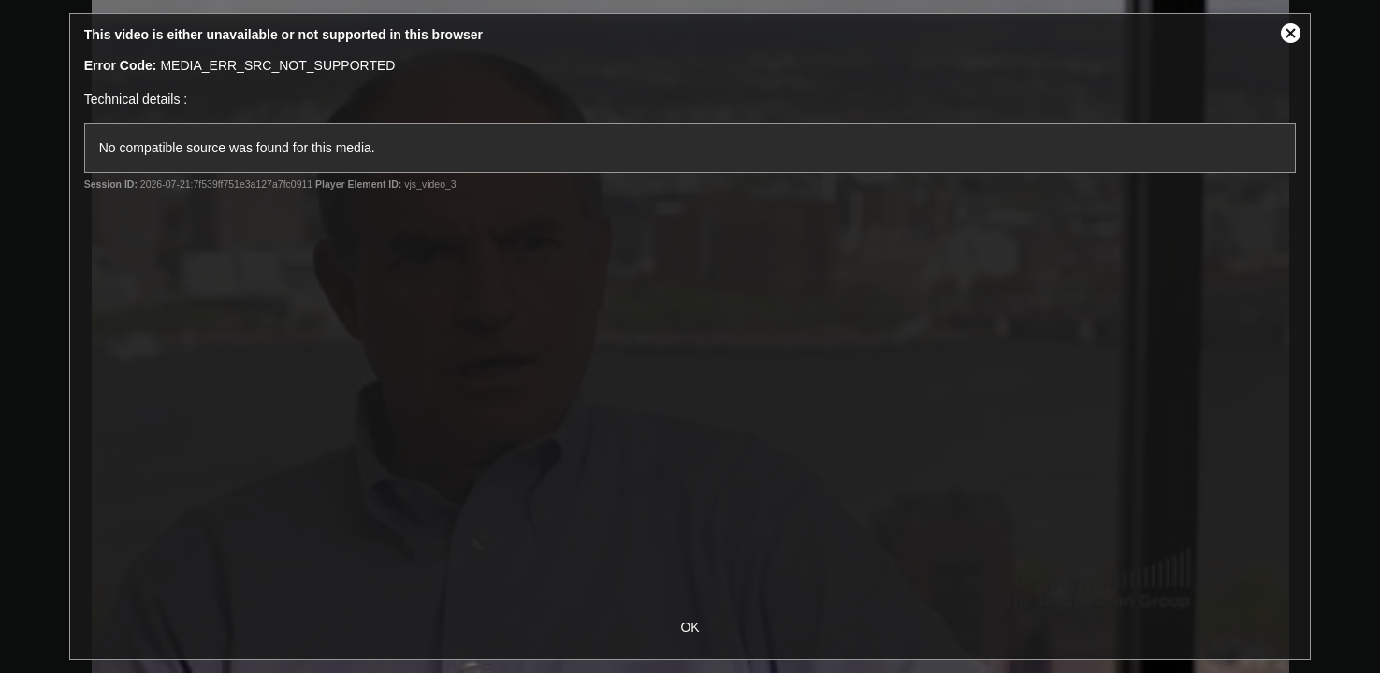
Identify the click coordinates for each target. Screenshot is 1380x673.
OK (689, 627)
